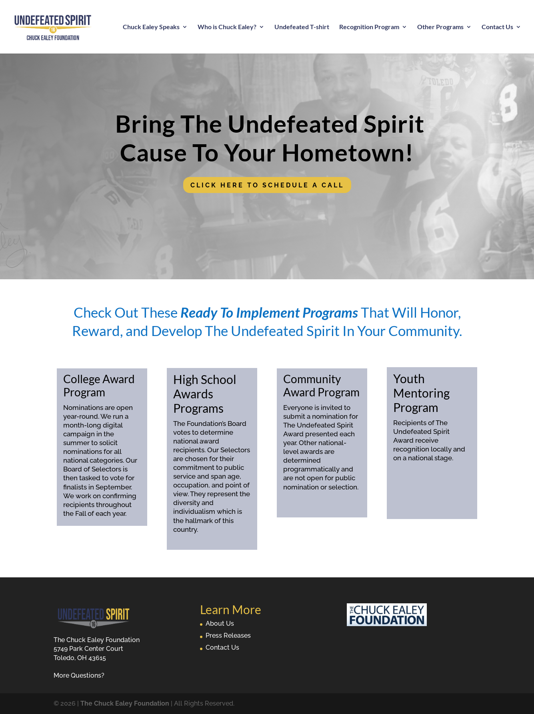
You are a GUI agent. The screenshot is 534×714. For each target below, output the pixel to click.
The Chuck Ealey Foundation (124, 703)
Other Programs (440, 27)
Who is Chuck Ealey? (227, 27)
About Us (220, 623)
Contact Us (497, 27)
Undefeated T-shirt (301, 27)
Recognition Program (369, 27)
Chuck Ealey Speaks (151, 27)
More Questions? (79, 675)
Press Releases (228, 635)
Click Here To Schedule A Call (267, 185)
